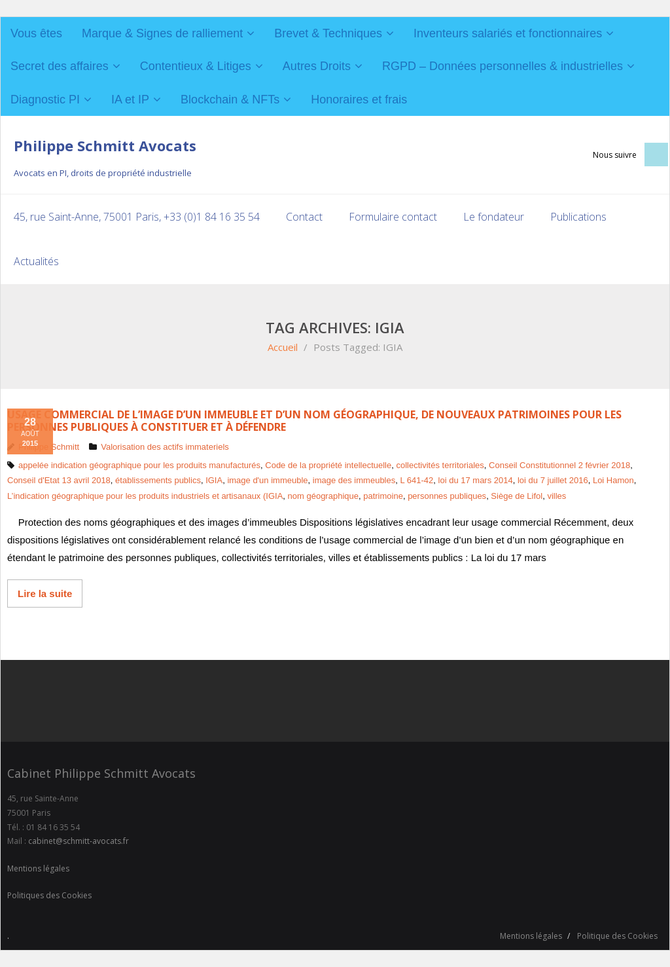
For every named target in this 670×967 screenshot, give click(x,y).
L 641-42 (416, 480)
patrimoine (383, 496)
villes (556, 496)
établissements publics (158, 480)
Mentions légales (38, 868)
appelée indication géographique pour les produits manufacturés (139, 465)
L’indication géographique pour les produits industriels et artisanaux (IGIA (145, 496)
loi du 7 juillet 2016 (553, 480)
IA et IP (130, 99)
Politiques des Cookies (49, 895)
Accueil (283, 347)
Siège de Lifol (516, 496)
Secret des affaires (59, 66)
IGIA (213, 480)
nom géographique (323, 496)
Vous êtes (36, 33)
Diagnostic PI (45, 99)
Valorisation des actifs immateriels (165, 447)
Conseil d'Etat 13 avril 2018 (59, 480)
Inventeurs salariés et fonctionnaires (508, 33)
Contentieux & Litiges (195, 66)
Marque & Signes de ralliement (162, 33)
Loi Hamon (613, 480)
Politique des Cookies (617, 935)
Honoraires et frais (359, 99)
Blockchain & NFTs (230, 99)
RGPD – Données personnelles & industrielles (502, 66)
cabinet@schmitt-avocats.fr (78, 841)
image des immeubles (354, 480)
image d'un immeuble (267, 480)
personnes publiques (447, 496)
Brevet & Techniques (328, 33)
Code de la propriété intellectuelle (328, 465)
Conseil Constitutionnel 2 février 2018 (559, 465)
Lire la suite (45, 593)
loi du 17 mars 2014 (475, 480)
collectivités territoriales (440, 465)
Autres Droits (317, 66)
